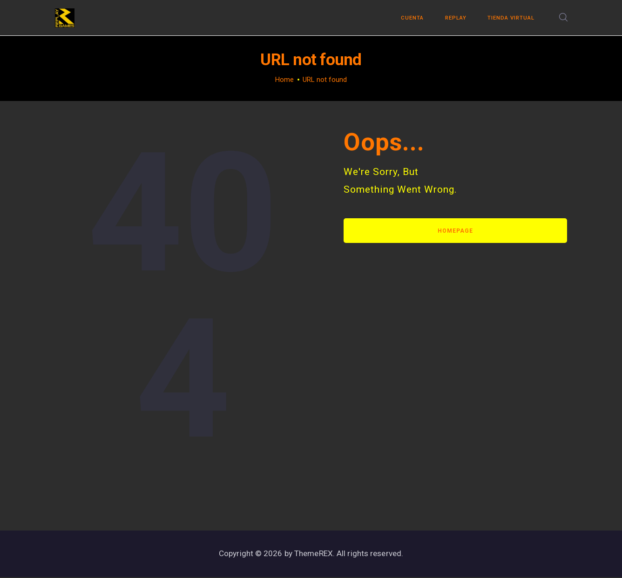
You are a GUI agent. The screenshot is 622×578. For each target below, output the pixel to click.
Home (284, 80)
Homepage (455, 231)
